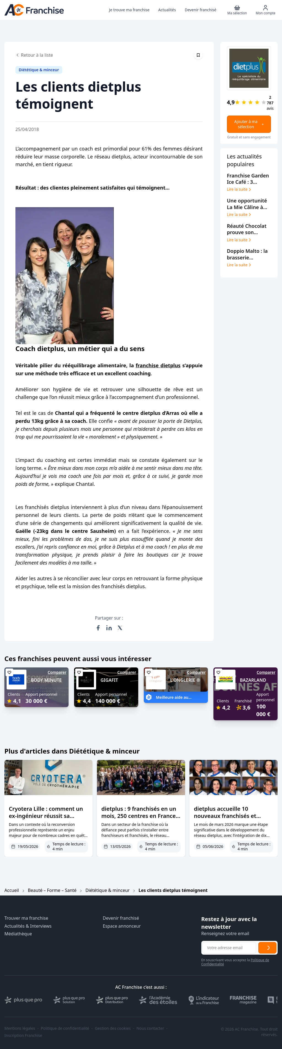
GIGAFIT (109, 680)
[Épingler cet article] (198, 55)
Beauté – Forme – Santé (52, 890)
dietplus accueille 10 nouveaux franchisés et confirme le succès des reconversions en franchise (230, 819)
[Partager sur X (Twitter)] (120, 627)
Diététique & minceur (107, 890)
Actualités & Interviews (27, 926)
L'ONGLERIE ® (185, 680)
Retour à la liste (34, 55)
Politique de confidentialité (65, 1028)
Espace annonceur (122, 926)
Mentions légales (19, 1028)
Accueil (11, 890)
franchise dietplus (158, 365)
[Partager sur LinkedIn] (109, 627)
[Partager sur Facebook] (98, 627)
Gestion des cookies (113, 1028)
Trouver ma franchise (26, 918)
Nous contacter (150, 1028)
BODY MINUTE (46, 680)
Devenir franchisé (121, 918)
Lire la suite (239, 189)
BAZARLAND (253, 680)
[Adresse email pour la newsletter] (229, 948)
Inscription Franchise (23, 1035)
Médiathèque (18, 934)
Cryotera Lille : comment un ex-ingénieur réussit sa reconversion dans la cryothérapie (46, 819)
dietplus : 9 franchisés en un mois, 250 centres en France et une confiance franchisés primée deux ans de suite (138, 819)
